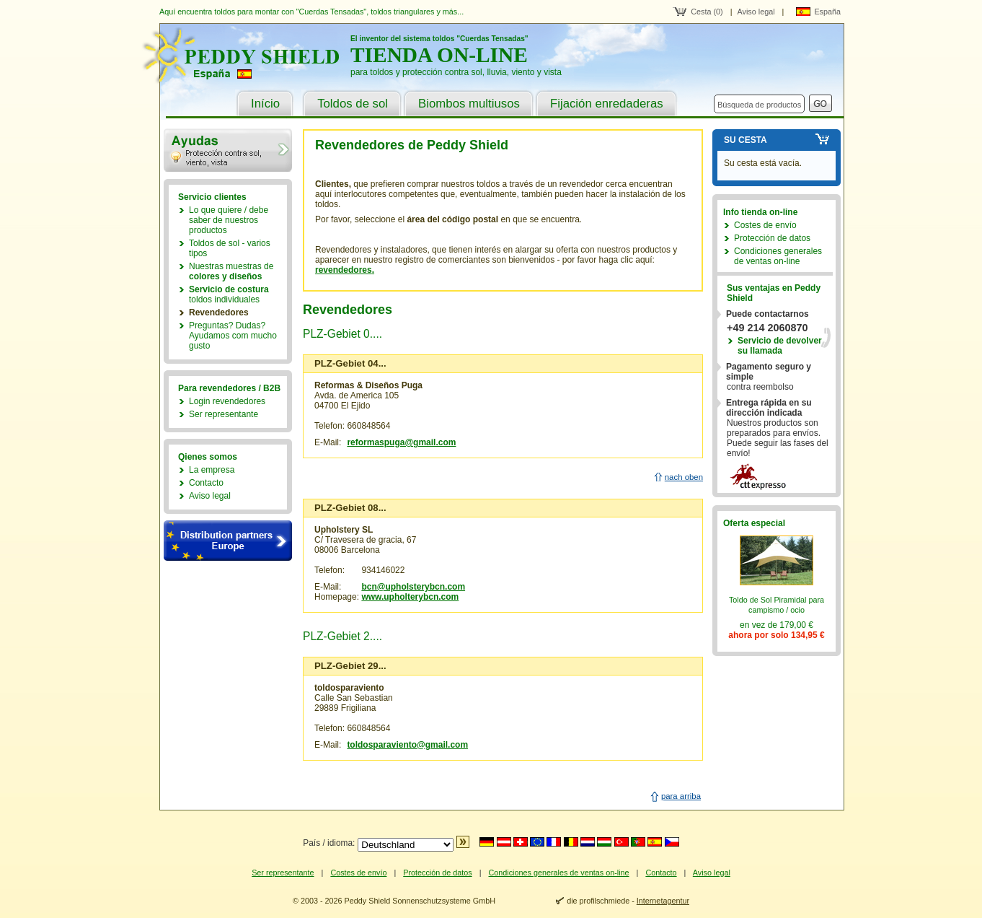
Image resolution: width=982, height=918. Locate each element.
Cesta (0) (706, 11)
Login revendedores (227, 401)
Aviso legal (756, 11)
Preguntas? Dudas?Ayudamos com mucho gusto (233, 335)
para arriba (681, 796)
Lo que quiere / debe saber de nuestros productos (228, 220)
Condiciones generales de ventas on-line (778, 256)
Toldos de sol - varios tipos (229, 248)
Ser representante (223, 414)
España (827, 11)
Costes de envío (765, 225)
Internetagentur (663, 900)
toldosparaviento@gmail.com (407, 745)
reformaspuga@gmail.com (401, 442)
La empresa (211, 470)
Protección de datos (772, 238)
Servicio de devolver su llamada (780, 346)
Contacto (206, 483)
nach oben (684, 477)
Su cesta (745, 140)
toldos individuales (229, 294)
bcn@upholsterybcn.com (413, 587)
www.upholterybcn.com (410, 597)
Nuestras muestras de (231, 271)
